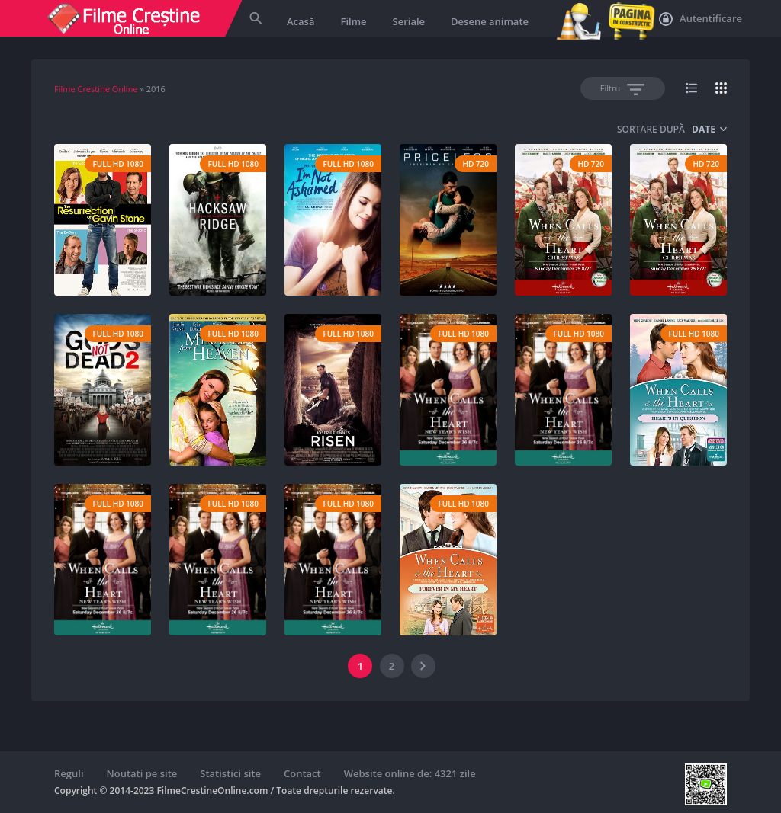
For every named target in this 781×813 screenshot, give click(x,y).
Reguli (69, 773)
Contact (302, 773)
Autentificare (700, 19)
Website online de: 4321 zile (410, 773)
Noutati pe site (142, 773)
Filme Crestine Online (96, 88)
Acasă (300, 21)
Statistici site (230, 773)
